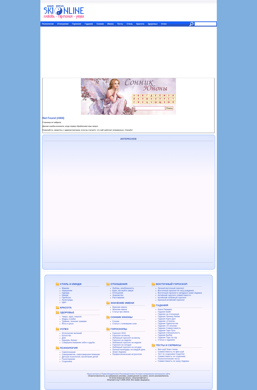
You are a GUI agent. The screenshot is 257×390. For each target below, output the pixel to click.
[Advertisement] (128, 53)
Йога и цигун (68, 323)
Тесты (120, 24)
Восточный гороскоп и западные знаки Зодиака (180, 293)
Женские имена (119, 309)
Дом (64, 338)
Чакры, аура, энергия (72, 316)
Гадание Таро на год (167, 337)
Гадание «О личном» (167, 326)
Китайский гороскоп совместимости (174, 295)
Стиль (130, 24)
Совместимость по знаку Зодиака (173, 361)
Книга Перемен (165, 309)
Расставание (118, 297)
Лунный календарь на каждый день (128, 349)
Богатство (66, 335)
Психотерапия (68, 359)
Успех (164, 24)
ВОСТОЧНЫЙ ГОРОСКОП (171, 284)
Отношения (63, 24)
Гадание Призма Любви (169, 316)
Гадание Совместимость (169, 328)
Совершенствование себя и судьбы (78, 342)
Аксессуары (67, 300)
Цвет (64, 302)
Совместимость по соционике (171, 356)
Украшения (67, 290)
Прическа (66, 297)
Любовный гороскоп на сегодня (126, 347)
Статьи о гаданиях (166, 340)
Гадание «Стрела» (166, 321)
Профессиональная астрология (127, 354)
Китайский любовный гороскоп (172, 297)
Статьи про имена (120, 312)
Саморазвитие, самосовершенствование (81, 354)
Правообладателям (109, 374)
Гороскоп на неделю (121, 340)
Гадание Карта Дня (166, 319)
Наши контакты (93, 374)
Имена (110, 24)
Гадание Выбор (165, 335)
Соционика (67, 361)
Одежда (65, 293)
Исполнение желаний (72, 333)
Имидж (65, 295)
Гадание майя (164, 312)
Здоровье (153, 24)
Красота (140, 24)
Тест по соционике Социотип (171, 354)
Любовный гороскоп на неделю (126, 342)
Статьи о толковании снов (124, 323)
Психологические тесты (169, 359)
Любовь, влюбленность (123, 288)
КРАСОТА (66, 307)
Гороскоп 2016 (119, 333)
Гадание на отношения (168, 314)
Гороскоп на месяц (121, 335)
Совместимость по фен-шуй (171, 352)
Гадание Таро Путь (166, 330)
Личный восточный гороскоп (171, 288)
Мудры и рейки (69, 319)
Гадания (89, 24)
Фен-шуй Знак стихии (168, 349)
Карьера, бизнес (69, 340)
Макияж (65, 288)
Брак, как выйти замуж (122, 290)
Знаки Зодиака (119, 352)
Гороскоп (76, 24)
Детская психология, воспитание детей (80, 357)
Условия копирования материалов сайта (153, 374)
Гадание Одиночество (168, 323)
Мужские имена (119, 307)
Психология (48, 24)
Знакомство (117, 295)
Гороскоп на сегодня (121, 345)
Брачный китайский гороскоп (171, 300)
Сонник (100, 24)
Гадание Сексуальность (169, 333)
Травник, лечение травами (74, 321)
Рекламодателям (127, 374)
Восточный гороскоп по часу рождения (176, 290)
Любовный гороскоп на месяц (126, 338)
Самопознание (69, 352)
